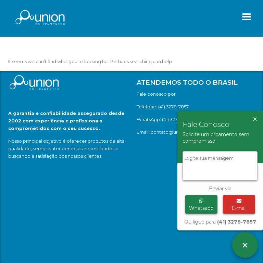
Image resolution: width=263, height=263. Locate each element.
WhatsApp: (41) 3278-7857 (164, 119)
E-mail (239, 204)
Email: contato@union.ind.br (168, 132)
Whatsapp (201, 204)
